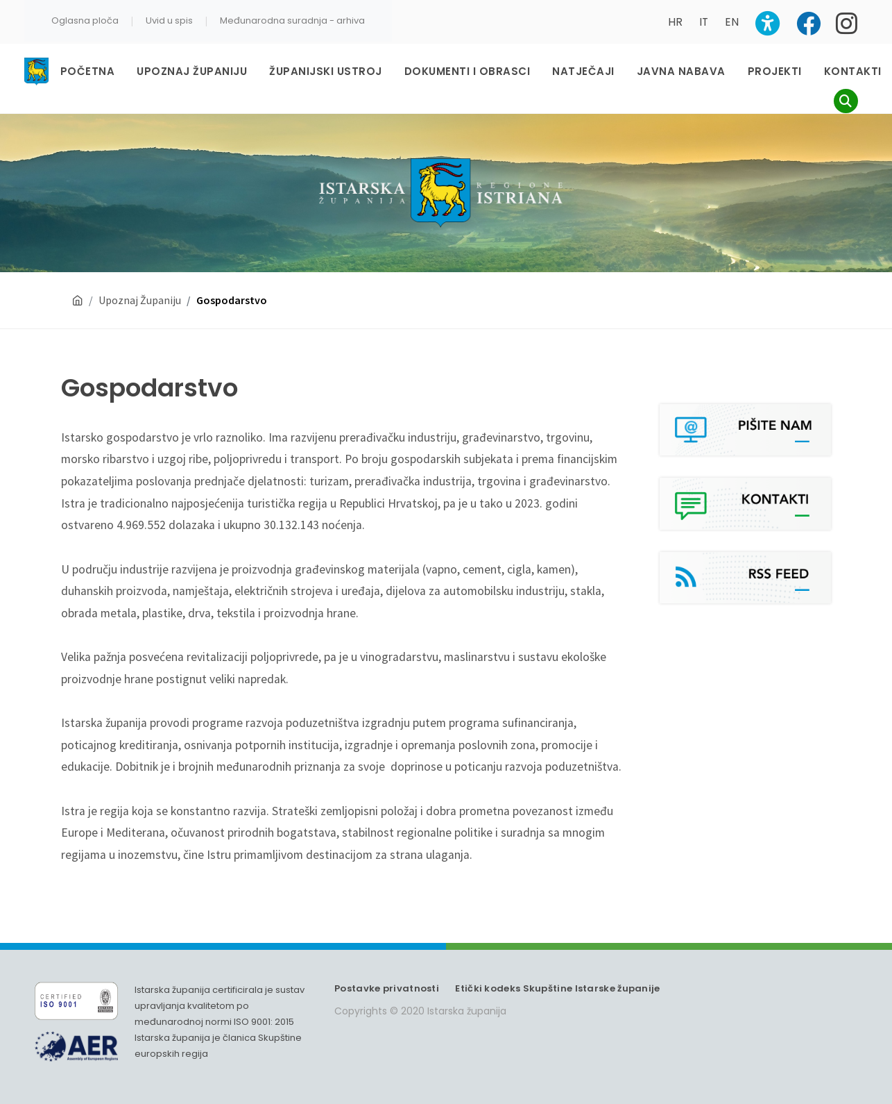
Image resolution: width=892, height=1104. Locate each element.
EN (732, 22)
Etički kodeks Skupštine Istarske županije (557, 988)
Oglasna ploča (85, 20)
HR (675, 22)
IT (703, 22)
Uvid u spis (169, 20)
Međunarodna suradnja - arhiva (292, 20)
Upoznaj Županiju (139, 300)
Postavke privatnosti (386, 988)
